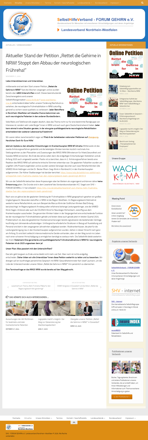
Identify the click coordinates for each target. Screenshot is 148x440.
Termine (48, 3)
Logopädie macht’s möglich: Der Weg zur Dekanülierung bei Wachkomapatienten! (51, 322)
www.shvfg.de (32, 99)
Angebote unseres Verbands (124, 241)
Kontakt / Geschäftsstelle (64, 3)
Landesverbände (83, 3)
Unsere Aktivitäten (32, 3)
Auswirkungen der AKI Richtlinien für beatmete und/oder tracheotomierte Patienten (19, 322)
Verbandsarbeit (24, 45)
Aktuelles (18, 3)
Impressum (114, 3)
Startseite (8, 3)
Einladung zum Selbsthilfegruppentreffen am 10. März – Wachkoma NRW (130, 88)
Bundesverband (101, 3)
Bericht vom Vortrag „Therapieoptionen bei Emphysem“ (128, 143)
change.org (93, 137)
